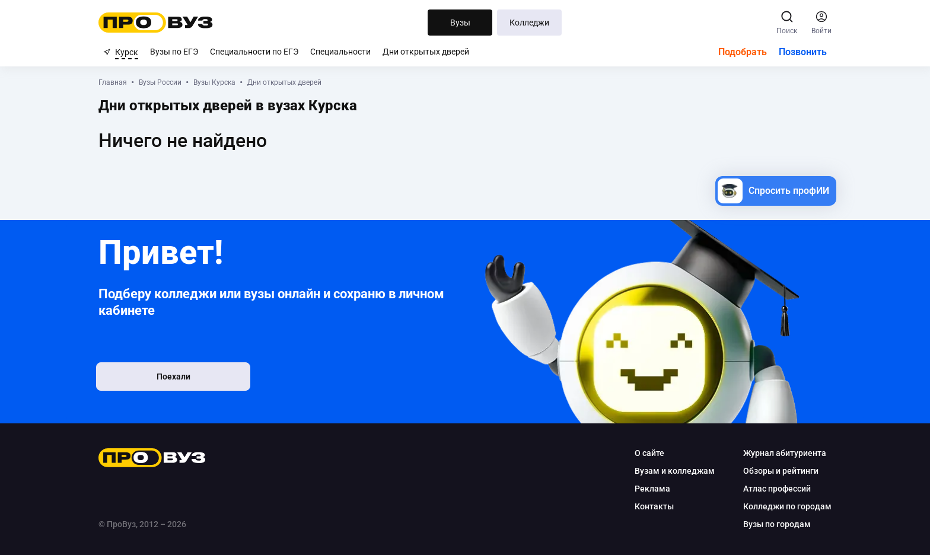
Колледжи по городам (782, 506)
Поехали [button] (181, 377)
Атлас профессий (772, 488)
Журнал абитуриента (779, 453)
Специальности (340, 51)
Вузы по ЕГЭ (174, 51)
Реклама (647, 488)
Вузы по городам (772, 524)
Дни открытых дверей (426, 51)
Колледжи (529, 22)
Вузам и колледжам (670, 471)
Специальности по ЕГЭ (254, 51)
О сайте (645, 453)
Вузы (460, 22)
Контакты (649, 506)
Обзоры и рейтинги (776, 471)
